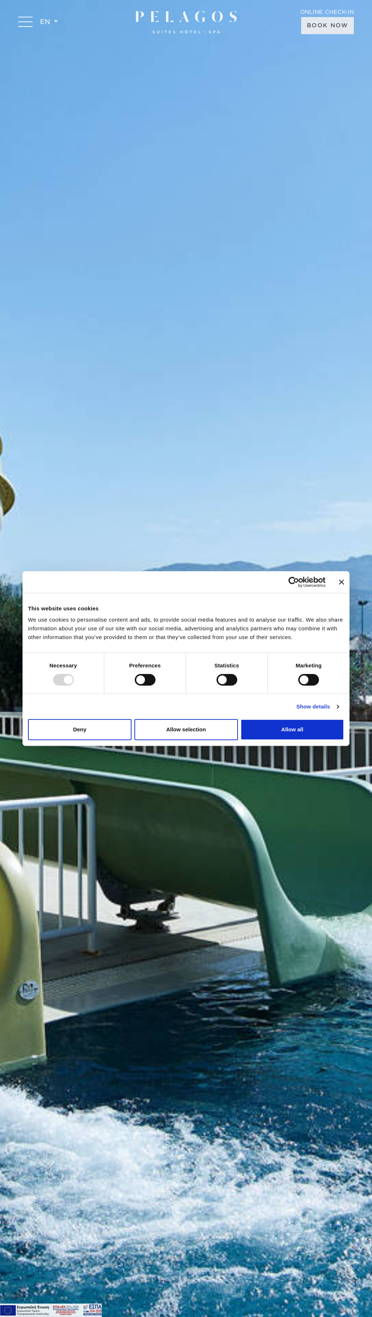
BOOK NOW (327, 25)
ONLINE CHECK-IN (327, 12)
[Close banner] (341, 582)
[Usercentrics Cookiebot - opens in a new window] (294, 582)
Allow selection (186, 729)
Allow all (292, 729)
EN (46, 21)
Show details (313, 706)
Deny (79, 729)
